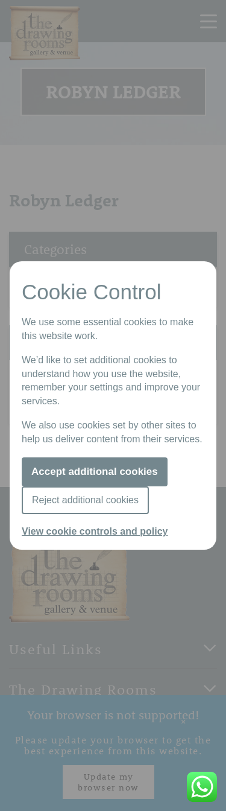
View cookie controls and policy (95, 531)
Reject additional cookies (85, 500)
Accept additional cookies (94, 471)
